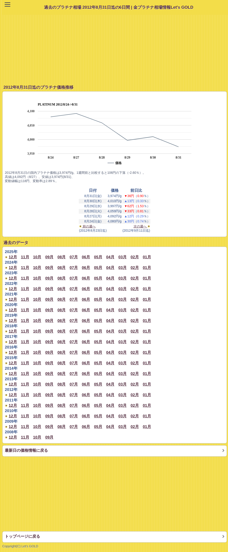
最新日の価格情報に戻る (26, 450)
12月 (13, 257)
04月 (110, 257)
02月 (135, 257)
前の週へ (87, 226)
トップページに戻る (22, 536)
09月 (49, 257)
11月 (25, 257)
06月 (86, 257)
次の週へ (142, 226)
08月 (61, 257)
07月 (74, 257)
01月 (147, 257)
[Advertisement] (115, 47)
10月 (37, 257)
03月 (122, 257)
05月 (98, 257)
